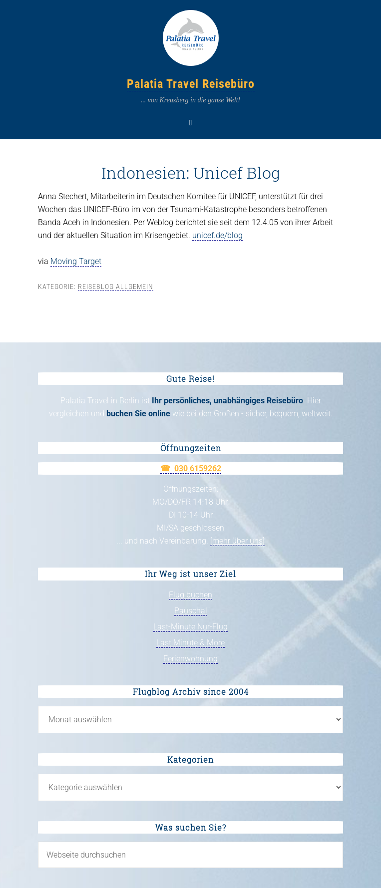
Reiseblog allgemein (115, 287)
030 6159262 (197, 468)
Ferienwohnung (190, 658)
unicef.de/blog (217, 235)
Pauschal (190, 610)
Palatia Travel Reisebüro (191, 84)
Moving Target (75, 261)
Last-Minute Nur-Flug (190, 626)
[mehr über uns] (237, 541)
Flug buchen (190, 594)
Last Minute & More (190, 642)
